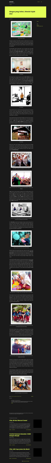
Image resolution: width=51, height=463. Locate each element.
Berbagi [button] (38, 21)
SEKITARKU (11, 1)
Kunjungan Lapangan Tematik (17, 396)
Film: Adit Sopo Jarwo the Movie (19, 449)
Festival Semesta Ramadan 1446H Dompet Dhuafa (20, 435)
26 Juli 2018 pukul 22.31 (17, 400)
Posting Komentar (14, 458)
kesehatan (38, 25)
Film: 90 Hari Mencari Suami (18, 420)
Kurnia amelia (13, 400)
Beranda (11, 4)
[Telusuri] (38, 1)
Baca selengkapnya (28, 429)
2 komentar (13, 429)
